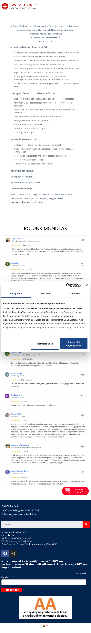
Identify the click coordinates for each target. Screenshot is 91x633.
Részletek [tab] (45, 293)
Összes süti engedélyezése (73, 344)
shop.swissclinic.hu (27, 514)
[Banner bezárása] (87, 285)
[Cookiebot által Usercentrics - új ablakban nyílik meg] (68, 285)
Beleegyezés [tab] (15, 293)
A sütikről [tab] (75, 293)
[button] (75, 470)
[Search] (86, 524)
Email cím (7, 577)
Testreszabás (45, 344)
